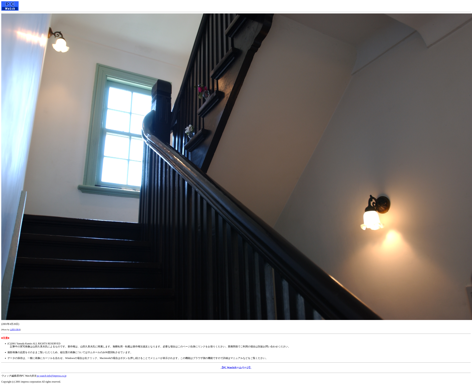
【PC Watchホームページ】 (236, 367)
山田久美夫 (15, 329)
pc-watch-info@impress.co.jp (51, 375)
